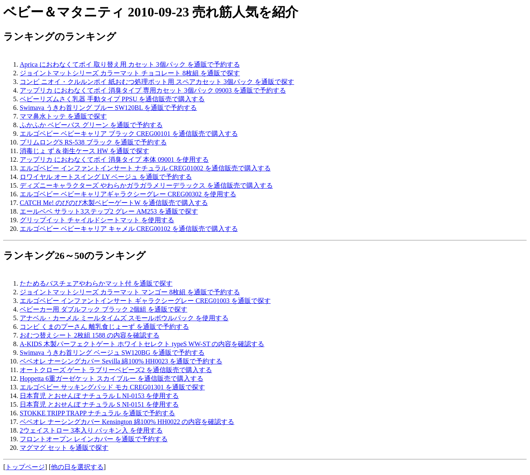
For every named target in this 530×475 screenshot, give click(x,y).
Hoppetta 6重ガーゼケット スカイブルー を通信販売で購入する (111, 378)
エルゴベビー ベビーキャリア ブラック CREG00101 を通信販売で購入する (129, 133)
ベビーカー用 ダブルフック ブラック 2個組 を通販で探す (103, 309)
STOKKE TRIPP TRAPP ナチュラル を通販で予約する (97, 413)
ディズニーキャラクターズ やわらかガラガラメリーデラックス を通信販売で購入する (146, 185)
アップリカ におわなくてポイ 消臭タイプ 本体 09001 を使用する (114, 159)
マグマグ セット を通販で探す (64, 447)
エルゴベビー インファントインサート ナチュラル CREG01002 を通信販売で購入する (145, 168)
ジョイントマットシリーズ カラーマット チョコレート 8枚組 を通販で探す (130, 73)
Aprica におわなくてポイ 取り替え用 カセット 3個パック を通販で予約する (130, 64)
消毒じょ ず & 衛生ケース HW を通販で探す (84, 150)
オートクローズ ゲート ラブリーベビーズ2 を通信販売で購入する (116, 369)
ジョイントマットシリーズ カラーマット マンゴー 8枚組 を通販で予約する (130, 292)
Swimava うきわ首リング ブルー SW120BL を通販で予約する (108, 107)
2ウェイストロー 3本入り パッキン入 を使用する (91, 430)
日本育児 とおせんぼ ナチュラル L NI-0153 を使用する (99, 395)
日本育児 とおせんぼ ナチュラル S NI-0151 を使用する (99, 404)
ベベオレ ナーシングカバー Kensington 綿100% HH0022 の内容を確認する (127, 421)
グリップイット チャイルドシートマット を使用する (97, 220)
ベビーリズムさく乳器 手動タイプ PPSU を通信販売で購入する (112, 98)
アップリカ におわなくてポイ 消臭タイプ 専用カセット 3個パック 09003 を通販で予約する (153, 90)
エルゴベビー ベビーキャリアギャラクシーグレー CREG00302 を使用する (128, 194)
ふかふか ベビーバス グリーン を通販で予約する (91, 124)
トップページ (25, 466)
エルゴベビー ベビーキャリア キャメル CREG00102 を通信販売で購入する (129, 228)
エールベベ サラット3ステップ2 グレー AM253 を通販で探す (109, 211)
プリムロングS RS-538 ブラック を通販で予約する (93, 142)
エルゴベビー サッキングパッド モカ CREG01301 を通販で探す (112, 387)
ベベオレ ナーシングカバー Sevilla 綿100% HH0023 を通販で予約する (121, 361)
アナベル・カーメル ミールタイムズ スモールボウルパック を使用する (124, 317)
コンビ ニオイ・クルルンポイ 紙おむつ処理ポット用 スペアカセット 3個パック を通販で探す (157, 81)
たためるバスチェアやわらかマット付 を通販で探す (96, 283)
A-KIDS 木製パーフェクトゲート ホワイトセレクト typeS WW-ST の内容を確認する (142, 343)
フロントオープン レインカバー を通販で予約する (94, 438)
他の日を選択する (77, 466)
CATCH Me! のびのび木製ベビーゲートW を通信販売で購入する (114, 202)
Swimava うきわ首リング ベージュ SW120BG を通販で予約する (112, 352)
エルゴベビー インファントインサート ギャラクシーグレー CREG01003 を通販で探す (145, 300)
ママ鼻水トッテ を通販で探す (63, 116)
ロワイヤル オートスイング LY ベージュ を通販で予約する (106, 176)
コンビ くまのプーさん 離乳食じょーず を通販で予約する (104, 326)
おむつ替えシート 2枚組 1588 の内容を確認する (89, 335)
